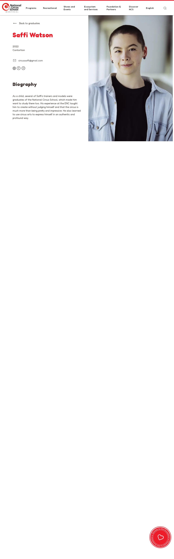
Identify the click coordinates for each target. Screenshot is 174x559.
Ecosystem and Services (91, 8)
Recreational (50, 8)
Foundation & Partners (114, 8)
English (150, 8)
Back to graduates (29, 23)
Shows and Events (69, 8)
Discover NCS (133, 8)
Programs (31, 8)
